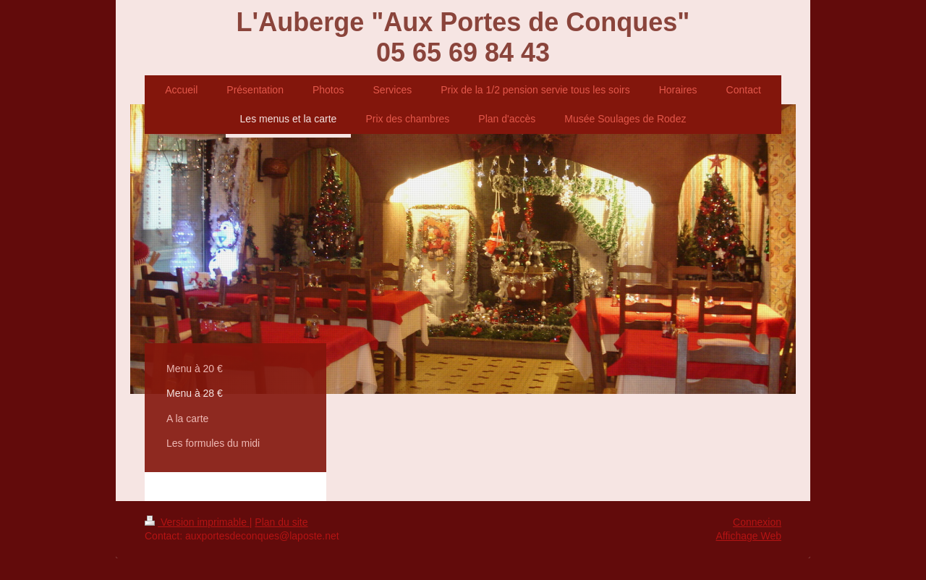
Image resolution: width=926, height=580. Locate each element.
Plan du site (281, 522)
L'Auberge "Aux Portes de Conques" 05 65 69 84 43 (463, 37)
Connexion (757, 522)
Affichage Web (748, 536)
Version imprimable (197, 522)
